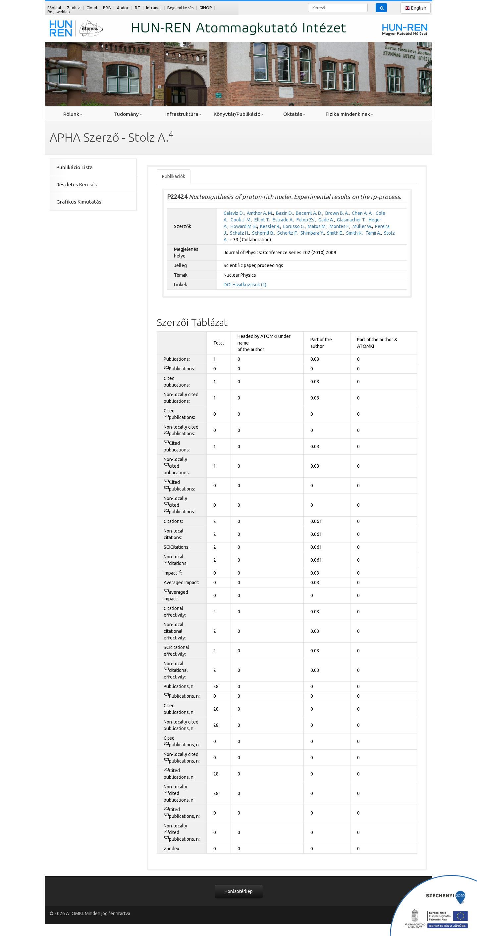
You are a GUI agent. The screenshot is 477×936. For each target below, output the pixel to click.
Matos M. (317, 226)
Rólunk (72, 114)
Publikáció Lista (74, 167)
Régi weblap (58, 12)
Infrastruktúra (183, 114)
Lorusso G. (294, 226)
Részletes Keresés (76, 184)
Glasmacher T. (351, 219)
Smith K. (354, 233)
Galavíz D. (234, 213)
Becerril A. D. (309, 213)
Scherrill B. (263, 233)
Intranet (153, 8)
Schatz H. (239, 233)
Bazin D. (284, 213)
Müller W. (362, 226)
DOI (228, 284)
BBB (107, 8)
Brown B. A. (337, 213)
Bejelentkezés (180, 8)
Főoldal (54, 8)
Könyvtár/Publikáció (239, 114)
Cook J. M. (241, 219)
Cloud (91, 8)
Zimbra (73, 8)
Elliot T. (262, 219)
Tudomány (128, 114)
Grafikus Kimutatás (78, 202)
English (415, 8)
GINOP (205, 8)
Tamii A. (373, 233)
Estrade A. (283, 219)
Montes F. (339, 226)
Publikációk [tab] (173, 176)
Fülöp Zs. (305, 219)
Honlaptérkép (239, 891)
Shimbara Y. (312, 233)
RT (137, 8)
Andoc (123, 8)
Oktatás (294, 114)
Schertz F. (287, 233)
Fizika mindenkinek (349, 114)
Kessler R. (270, 226)
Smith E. (335, 233)
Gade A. (326, 219)
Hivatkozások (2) (249, 284)
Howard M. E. (244, 226)
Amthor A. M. (260, 213)
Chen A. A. (362, 213)
